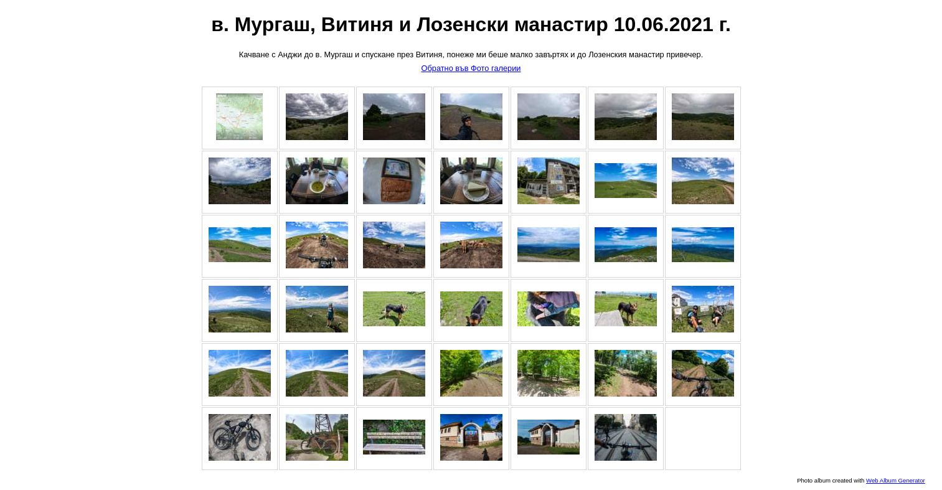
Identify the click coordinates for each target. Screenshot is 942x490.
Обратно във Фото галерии (470, 68)
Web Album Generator (895, 480)
